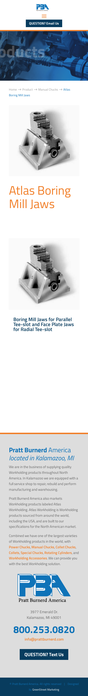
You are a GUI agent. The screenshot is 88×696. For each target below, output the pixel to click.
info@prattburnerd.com (44, 639)
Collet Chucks (66, 547)
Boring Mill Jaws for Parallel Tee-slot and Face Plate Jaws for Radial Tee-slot (43, 324)
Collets (14, 552)
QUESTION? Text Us (44, 654)
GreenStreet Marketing (45, 689)
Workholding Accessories (28, 558)
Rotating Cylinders (58, 552)
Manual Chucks (42, 547)
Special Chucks (32, 552)
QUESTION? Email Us (44, 23)
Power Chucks (19, 547)
